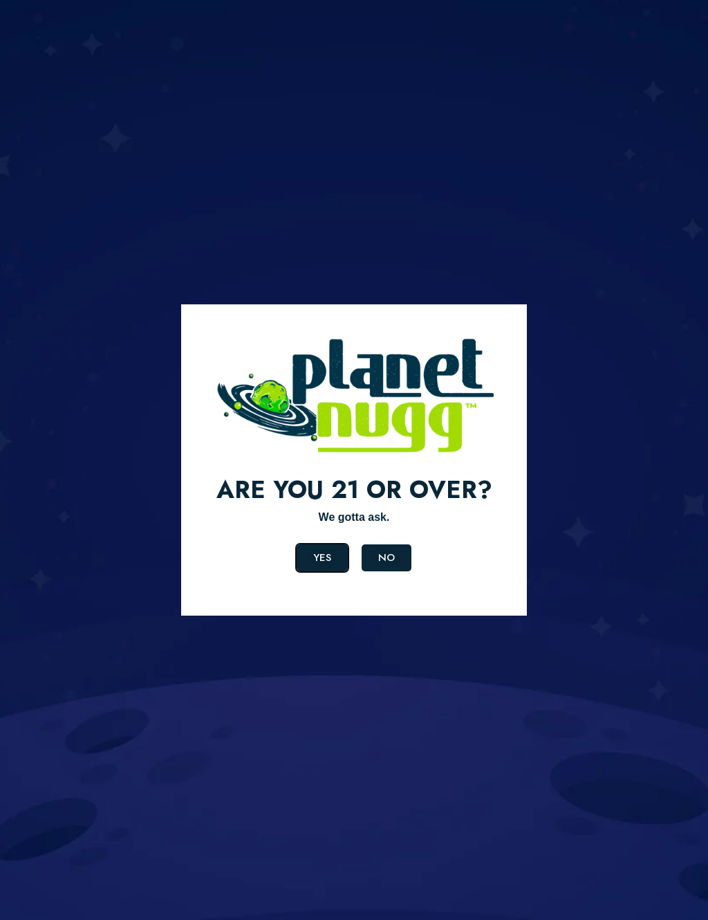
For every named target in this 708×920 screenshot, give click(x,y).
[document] (354, 460)
